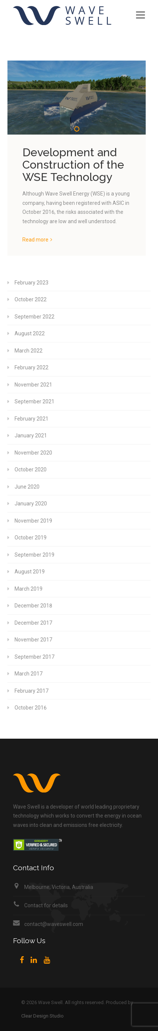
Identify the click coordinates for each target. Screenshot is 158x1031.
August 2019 (30, 572)
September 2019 (34, 555)
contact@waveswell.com (53, 924)
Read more (35, 240)
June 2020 (27, 487)
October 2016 (31, 708)
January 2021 (31, 435)
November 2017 (33, 640)
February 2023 (31, 283)
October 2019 (31, 538)
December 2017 (33, 623)
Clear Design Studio (42, 1016)
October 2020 (31, 470)
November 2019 (33, 521)
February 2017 (31, 691)
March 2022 (28, 351)
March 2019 (28, 589)
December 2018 (33, 606)
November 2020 (33, 453)
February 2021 (31, 419)
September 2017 (34, 657)
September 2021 (34, 401)
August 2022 (30, 333)
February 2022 (31, 367)
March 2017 (28, 674)
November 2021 (33, 385)
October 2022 (31, 299)
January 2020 (31, 504)
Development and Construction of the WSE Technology (73, 165)
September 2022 (34, 317)
